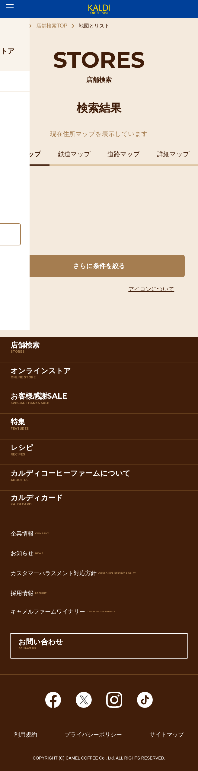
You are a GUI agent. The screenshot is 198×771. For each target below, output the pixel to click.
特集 (100, 427)
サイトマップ (166, 734)
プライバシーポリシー (93, 734)
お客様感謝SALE (100, 401)
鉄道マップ (74, 154)
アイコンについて (151, 289)
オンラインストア (100, 376)
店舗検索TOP (52, 26)
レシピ (100, 453)
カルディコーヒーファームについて (100, 478)
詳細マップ (173, 154)
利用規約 (25, 734)
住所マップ (24, 154)
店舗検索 (100, 350)
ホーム (17, 26)
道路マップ (123, 154)
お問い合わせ (99, 647)
